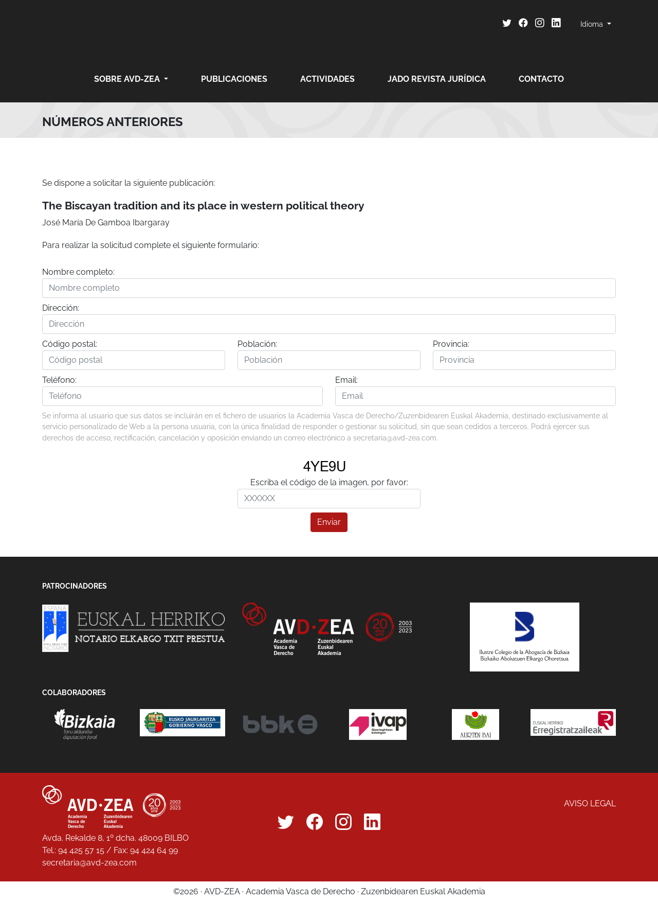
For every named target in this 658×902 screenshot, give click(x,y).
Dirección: (60, 308)
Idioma (592, 24)
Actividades (327, 79)
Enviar (329, 522)
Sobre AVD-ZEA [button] (128, 79)
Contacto (541, 79)
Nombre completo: (78, 272)
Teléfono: (59, 380)
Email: (346, 380)
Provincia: (451, 344)
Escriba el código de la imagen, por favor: (329, 482)
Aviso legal (590, 803)
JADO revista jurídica (437, 79)
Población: (257, 344)
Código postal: (69, 344)
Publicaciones (234, 79)
